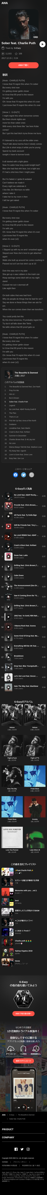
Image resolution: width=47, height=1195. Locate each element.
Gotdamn (12, 424)
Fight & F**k (35, 758)
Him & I (12, 394)
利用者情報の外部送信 (9, 1165)
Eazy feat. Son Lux (16, 458)
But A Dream (14, 398)
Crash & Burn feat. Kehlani (19, 432)
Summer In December (17, 436)
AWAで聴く (23, 65)
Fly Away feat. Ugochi (17, 451)
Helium (12, 727)
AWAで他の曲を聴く (23, 1014)
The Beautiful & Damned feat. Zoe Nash (24, 387)
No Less (12, 443)
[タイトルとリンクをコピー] (31, 474)
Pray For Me (14, 390)
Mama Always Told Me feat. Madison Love (25, 447)
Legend (12, 405)
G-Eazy (17, 48)
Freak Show (35, 789)
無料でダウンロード (23, 1061)
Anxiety (35, 819)
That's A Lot (13, 417)
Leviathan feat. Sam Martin (19, 428)
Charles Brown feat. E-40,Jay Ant (22, 439)
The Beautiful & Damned (26, 373)
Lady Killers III (35, 850)
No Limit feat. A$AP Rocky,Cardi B (22, 409)
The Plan (12, 413)
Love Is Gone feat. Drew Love (20, 455)
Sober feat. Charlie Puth (17, 1119)
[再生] (42, 44)
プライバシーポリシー (20, 1162)
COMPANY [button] (8, 1137)
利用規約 (5, 1162)
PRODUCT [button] (7, 1129)
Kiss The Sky (12, 789)
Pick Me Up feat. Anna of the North (22, 421)
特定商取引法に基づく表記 (31, 1165)
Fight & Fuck (12, 758)
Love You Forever (12, 850)
